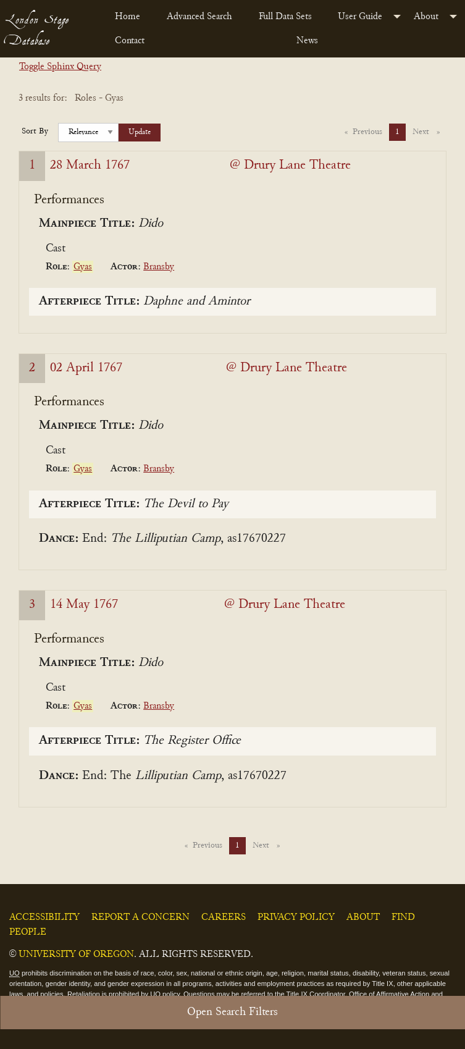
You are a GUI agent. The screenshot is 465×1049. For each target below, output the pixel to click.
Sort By (35, 131)
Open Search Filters (232, 1012)
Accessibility (44, 917)
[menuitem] (131, 16)
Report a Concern (140, 917)
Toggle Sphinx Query (60, 67)
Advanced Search (199, 17)
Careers (223, 917)
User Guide (360, 17)
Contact (130, 41)
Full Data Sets (285, 17)
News (307, 41)
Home (127, 17)
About (426, 17)
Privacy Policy (296, 917)
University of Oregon (76, 954)
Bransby (158, 267)
